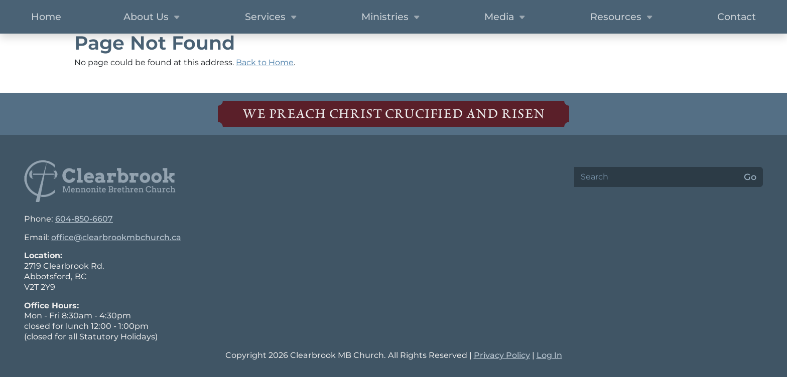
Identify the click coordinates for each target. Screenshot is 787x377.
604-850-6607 (84, 219)
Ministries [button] (391, 17)
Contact (736, 17)
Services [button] (272, 17)
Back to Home (265, 62)
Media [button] (506, 17)
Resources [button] (622, 17)
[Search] (656, 177)
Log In (549, 355)
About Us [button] (152, 17)
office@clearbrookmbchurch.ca (116, 237)
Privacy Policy (502, 355)
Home (46, 17)
